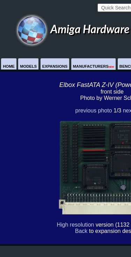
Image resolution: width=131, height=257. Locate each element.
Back (81, 231)
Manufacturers (93, 66)
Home (9, 66)
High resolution (75, 225)
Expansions (55, 66)
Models (28, 66)
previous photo (93, 110)
